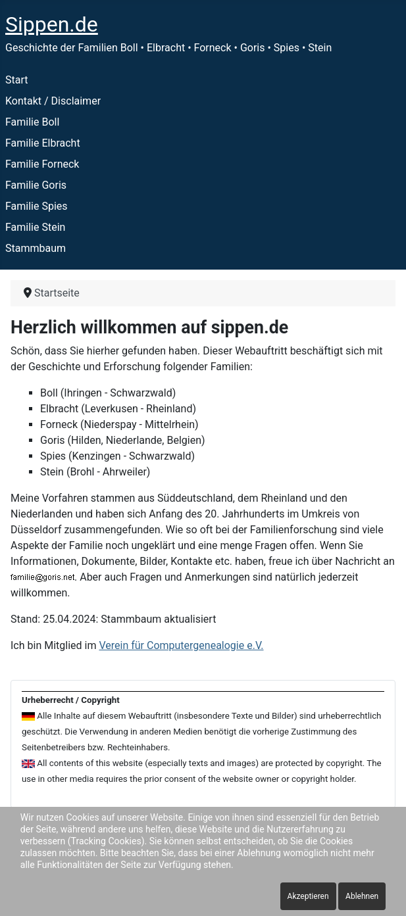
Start (16, 80)
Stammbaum (35, 248)
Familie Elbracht (42, 143)
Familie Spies (36, 206)
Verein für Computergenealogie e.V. (181, 645)
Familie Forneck (42, 164)
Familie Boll (32, 122)
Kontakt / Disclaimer (53, 101)
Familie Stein (35, 227)
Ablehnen (361, 896)
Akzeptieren (308, 896)
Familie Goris (35, 185)
